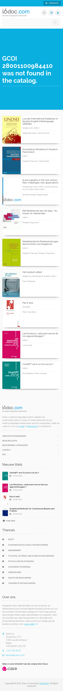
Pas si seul (15, 496)
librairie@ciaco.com (13, 655)
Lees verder (31, 624)
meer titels (8, 521)
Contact (6, 450)
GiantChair (44, 683)
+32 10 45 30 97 (11, 650)
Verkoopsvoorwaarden (14, 436)
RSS (4, 454)
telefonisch (32, 426)
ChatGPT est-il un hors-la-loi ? (24, 473)
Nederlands (52, 3)
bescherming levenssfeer (15, 445)
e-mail (21, 426)
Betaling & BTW (9, 441)
